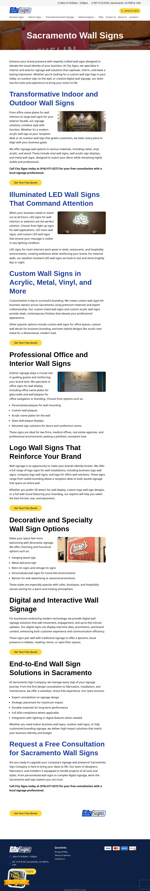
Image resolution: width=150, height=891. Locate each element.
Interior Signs (36, 17)
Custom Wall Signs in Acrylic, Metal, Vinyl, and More (50, 282)
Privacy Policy (61, 851)
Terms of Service (62, 855)
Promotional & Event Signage (61, 17)
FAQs (101, 17)
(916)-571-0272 (130, 10)
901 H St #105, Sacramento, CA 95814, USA (116, 3)
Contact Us (110, 17)
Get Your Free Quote (25, 182)
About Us (122, 17)
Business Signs (18, 17)
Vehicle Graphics (87, 17)
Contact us (60, 858)
